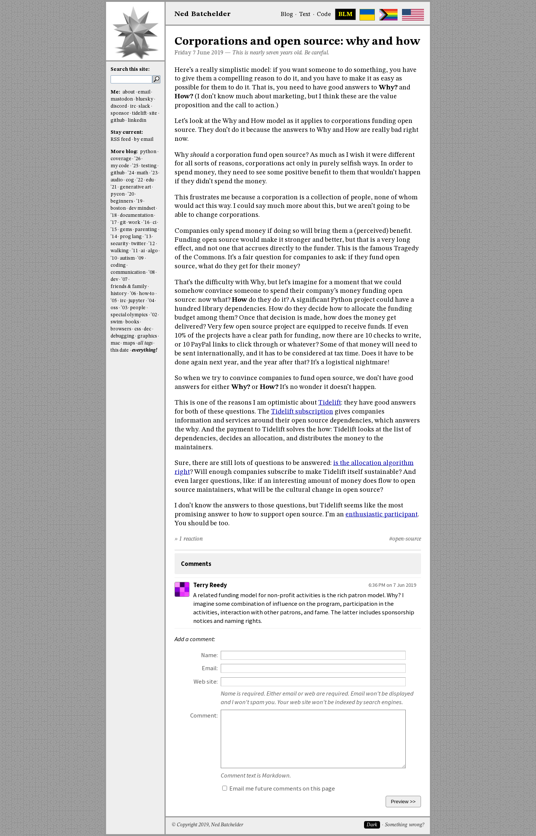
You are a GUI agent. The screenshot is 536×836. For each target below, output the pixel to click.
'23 (154, 173)
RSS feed (121, 139)
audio (117, 180)
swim (116, 322)
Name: (209, 655)
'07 (124, 279)
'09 (140, 258)
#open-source (405, 539)
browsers (121, 329)
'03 (124, 307)
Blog (287, 15)
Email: (210, 668)
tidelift (139, 113)
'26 (137, 158)
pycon (118, 194)
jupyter (136, 300)
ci (154, 222)
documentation (136, 215)
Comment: (204, 715)
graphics (147, 336)
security (119, 243)
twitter (138, 243)
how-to (146, 293)
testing (149, 166)
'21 (114, 187)
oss (114, 307)
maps (129, 343)
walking (120, 250)
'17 (114, 222)
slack (144, 106)
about (128, 92)
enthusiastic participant (381, 514)
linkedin (137, 120)
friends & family (129, 286)
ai (143, 250)
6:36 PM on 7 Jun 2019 (392, 585)
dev (114, 279)
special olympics (129, 315)
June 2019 (210, 53)
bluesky (144, 99)
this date (120, 350)
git (123, 222)
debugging (122, 336)
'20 (131, 194)
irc (133, 106)
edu (150, 180)
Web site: (206, 681)
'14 (114, 236)
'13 (148, 236)
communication (128, 272)
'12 (152, 243)
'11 (135, 250)
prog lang (131, 236)
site (153, 113)
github (118, 120)
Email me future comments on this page (278, 788)
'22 (140, 180)
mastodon (122, 99)
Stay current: (127, 132)
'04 (151, 300)
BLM (345, 15)
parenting (146, 229)
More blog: (125, 151)
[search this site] (131, 79)
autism (127, 258)
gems (126, 229)
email (144, 92)
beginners (122, 201)
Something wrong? (404, 825)
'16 (146, 222)
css (137, 329)
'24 (131, 173)
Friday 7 (185, 53)
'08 (152, 272)
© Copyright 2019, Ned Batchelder (207, 825)
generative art (135, 187)
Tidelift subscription (302, 411)
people (138, 307)
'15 (114, 229)
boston (118, 208)
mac (115, 343)
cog (130, 180)
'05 (114, 300)
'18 (114, 215)
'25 (135, 166)
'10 (114, 258)
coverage (121, 158)
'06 (133, 293)
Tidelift (329, 402)
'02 (154, 315)
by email (143, 139)
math (142, 173)
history (119, 293)
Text (304, 15)
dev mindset (142, 208)
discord (119, 106)
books (132, 322)
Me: (116, 92)
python (148, 151)
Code (324, 15)
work (134, 222)
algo (153, 250)
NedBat (203, 14)
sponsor (120, 113)
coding (118, 265)
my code (120, 166)
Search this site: (130, 69)
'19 (139, 201)
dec (147, 329)
